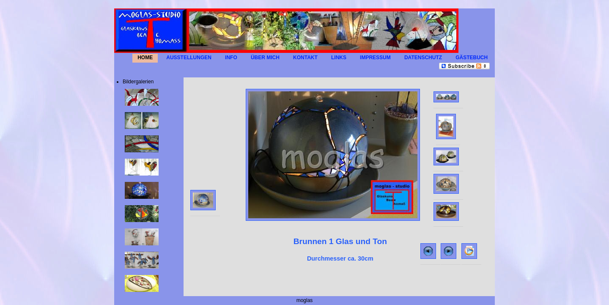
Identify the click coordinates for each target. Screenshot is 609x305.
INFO (231, 57)
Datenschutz (423, 57)
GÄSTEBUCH (471, 57)
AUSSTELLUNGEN (188, 57)
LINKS (338, 57)
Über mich (265, 57)
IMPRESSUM (375, 57)
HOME (145, 57)
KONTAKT (305, 57)
